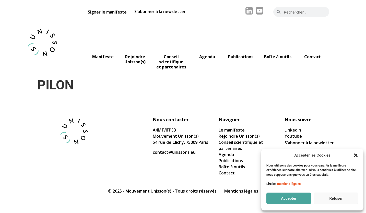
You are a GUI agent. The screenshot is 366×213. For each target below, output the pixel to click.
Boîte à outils (232, 167)
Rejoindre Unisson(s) (239, 136)
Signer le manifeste (107, 12)
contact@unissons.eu (174, 152)
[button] (355, 155)
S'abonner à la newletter (309, 143)
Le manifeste (232, 130)
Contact (227, 173)
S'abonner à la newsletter (160, 11)
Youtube (293, 136)
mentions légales (289, 184)
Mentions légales (241, 191)
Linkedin (293, 130)
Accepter (288, 198)
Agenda (226, 154)
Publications (231, 160)
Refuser (336, 198)
